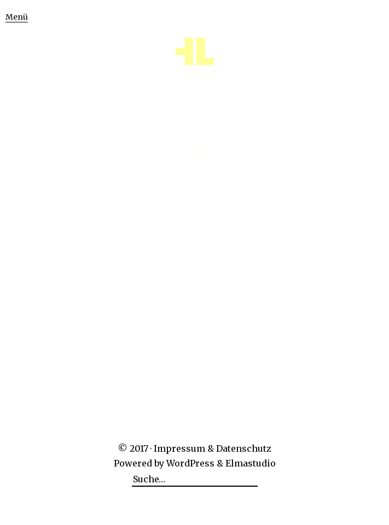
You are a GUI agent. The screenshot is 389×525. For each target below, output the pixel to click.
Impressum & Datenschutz (212, 448)
